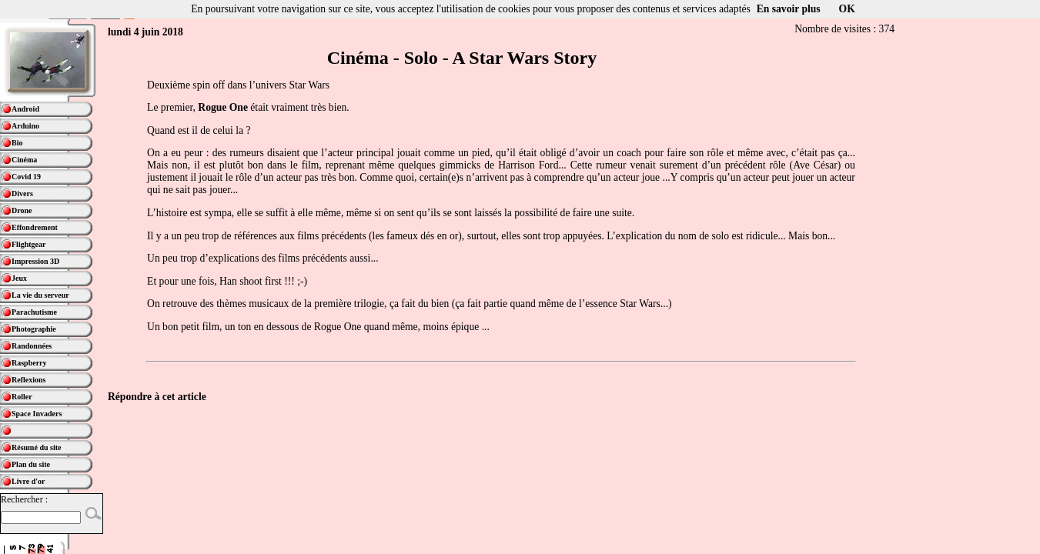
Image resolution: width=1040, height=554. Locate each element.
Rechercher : (24, 499)
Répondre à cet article (157, 396)
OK (847, 9)
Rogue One (223, 107)
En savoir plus (789, 9)
